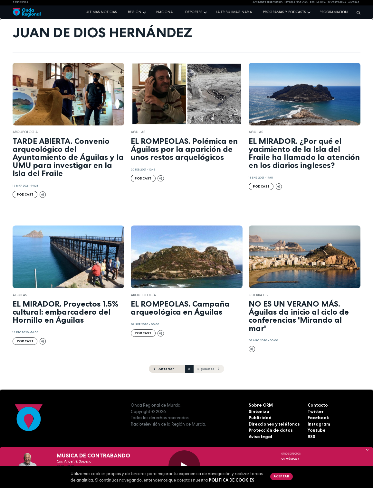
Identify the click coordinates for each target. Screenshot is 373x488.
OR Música (290, 458)
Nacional (165, 12)
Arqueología (25, 132)
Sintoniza (259, 411)
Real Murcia (318, 2)
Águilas (138, 132)
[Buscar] (356, 12)
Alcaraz (353, 2)
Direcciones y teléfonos (274, 424)
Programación (334, 12)
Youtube (317, 430)
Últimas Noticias (296, 2)
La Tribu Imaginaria (234, 12)
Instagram (319, 424)
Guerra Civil (260, 295)
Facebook (318, 417)
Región (134, 12)
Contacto (318, 405)
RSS (311, 436)
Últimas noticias (101, 12)
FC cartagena (337, 2)
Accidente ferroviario (267, 2)
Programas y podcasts (284, 12)
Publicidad (260, 417)
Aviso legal (260, 436)
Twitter (316, 411)
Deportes (193, 12)
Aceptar (281, 476)
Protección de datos (271, 430)
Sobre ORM (261, 405)
